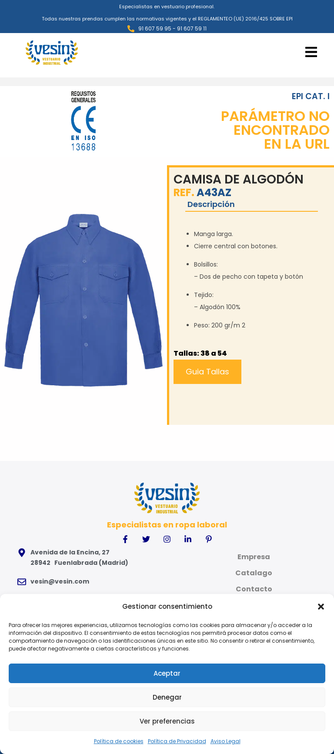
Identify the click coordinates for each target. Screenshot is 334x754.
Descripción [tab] (210, 203)
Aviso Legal (225, 741)
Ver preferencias (167, 721)
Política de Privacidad (177, 741)
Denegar (167, 697)
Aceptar (167, 673)
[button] (321, 606)
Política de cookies (119, 741)
